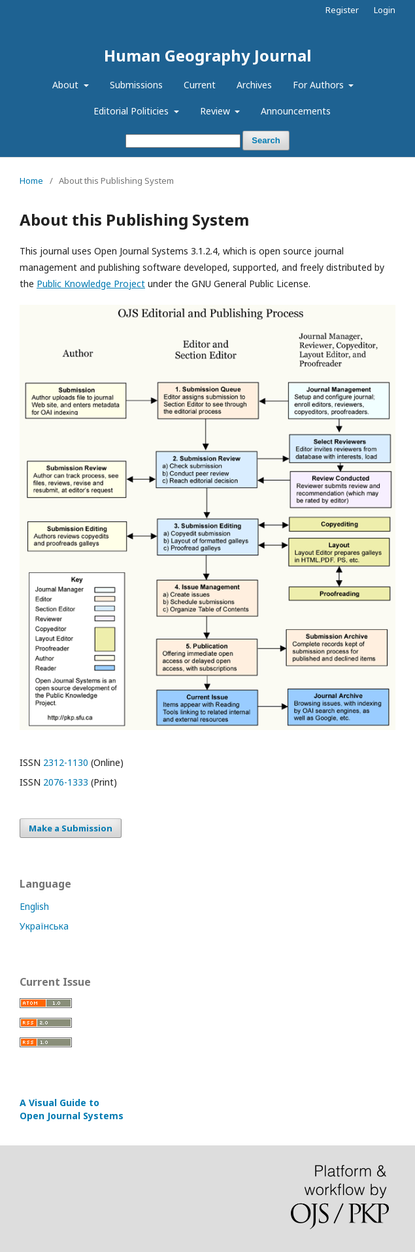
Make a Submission (70, 828)
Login (384, 10)
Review (216, 111)
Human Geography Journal (207, 55)
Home (31, 180)
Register (342, 10)
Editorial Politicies (132, 111)
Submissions (136, 84)
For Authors (319, 84)
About (66, 84)
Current (200, 84)
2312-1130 (65, 762)
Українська (44, 926)
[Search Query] (183, 141)
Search (266, 140)
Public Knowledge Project (91, 283)
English (34, 906)
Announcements (296, 111)
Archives (254, 84)
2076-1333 (65, 782)
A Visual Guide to (72, 1109)
